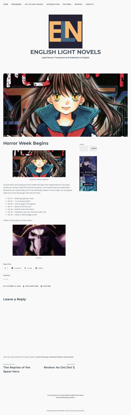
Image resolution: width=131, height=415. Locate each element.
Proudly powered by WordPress (56, 411)
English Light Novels (65, 52)
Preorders (16, 4)
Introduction (53, 4)
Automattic (80, 411)
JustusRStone (31, 286)
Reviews (78, 4)
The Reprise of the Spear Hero (21, 368)
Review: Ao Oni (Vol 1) (57, 366)
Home (5, 4)
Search (82, 144)
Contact (90, 4)
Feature (47, 286)
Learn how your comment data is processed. (55, 357)
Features (67, 4)
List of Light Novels (34, 4)
